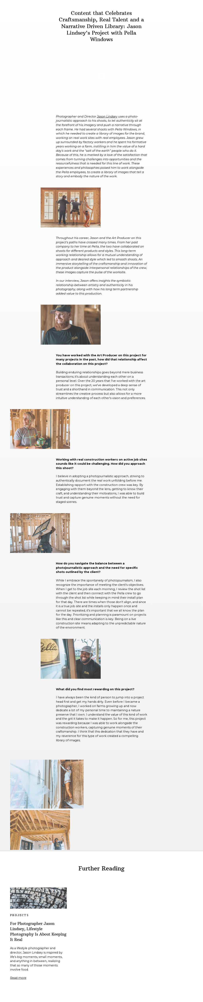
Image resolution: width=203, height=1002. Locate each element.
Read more (18, 978)
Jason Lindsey (107, 116)
